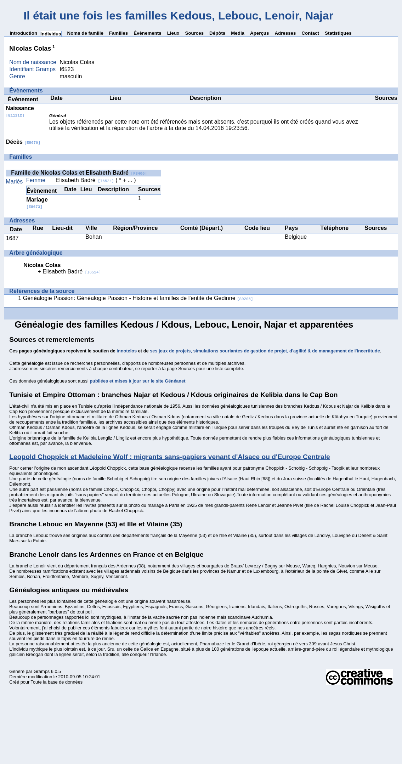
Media (237, 33)
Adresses (285, 33)
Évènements (148, 33)
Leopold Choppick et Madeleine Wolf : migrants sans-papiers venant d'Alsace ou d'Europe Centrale (169, 456)
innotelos (127, 350)
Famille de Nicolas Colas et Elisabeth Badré (79, 173)
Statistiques (338, 33)
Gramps (42, 671)
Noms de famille (85, 33)
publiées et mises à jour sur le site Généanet (137, 381)
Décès (23, 142)
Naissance (20, 111)
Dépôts (217, 33)
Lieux (173, 33)
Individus (50, 33)
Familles (118, 33)
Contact (310, 33)
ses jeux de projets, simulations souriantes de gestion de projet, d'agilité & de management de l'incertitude (265, 350)
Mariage (36, 203)
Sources (194, 33)
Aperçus (259, 33)
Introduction (23, 33)
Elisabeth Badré (85, 180)
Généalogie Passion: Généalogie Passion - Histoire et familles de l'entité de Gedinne (138, 298)
